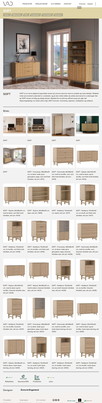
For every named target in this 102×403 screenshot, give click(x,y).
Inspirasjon (24, 400)
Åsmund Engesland (30, 389)
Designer (58, 15)
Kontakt (67, 4)
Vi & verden (55, 4)
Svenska (82, 4)
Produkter (27, 4)
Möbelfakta (17, 15)
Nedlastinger (41, 4)
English (90, 4)
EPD (26, 15)
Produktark (35, 15)
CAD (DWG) (47, 15)
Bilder (7, 15)
